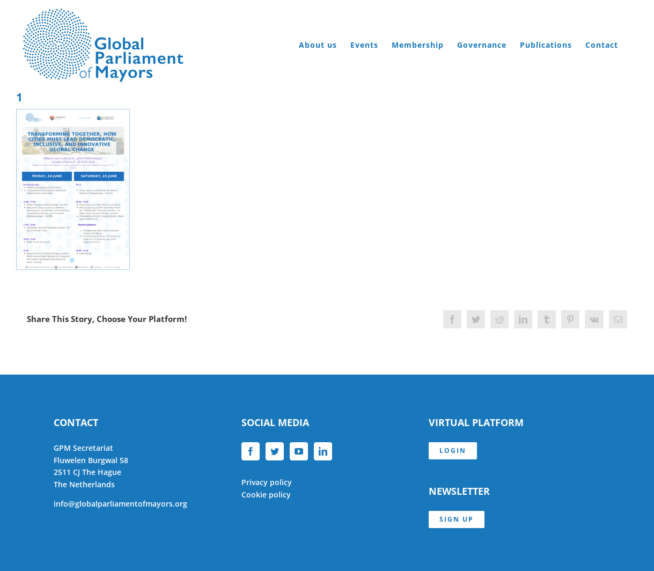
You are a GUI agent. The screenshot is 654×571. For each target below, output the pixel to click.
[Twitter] (275, 451)
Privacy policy (266, 482)
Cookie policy (266, 494)
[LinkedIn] (323, 451)
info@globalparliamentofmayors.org (120, 504)
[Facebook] (250, 451)
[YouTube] (299, 451)
